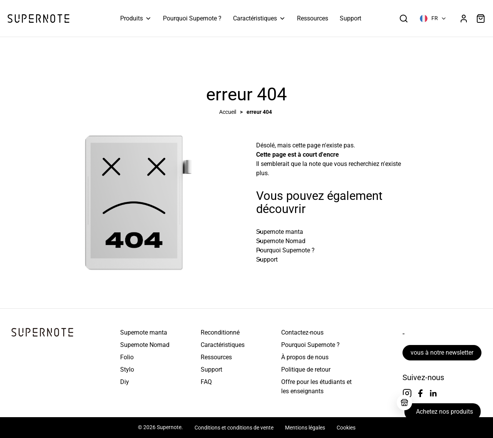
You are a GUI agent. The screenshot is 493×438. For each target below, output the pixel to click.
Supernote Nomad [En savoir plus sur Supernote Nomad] (280, 241)
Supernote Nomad (144, 344)
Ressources (312, 18)
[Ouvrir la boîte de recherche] (403, 18)
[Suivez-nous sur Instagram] (407, 393)
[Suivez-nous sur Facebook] (420, 393)
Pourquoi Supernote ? (192, 18)
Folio (127, 357)
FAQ (206, 382)
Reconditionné (220, 332)
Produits (135, 18)
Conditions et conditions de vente (234, 427)
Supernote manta (143, 332)
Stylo (127, 369)
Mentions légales (305, 427)
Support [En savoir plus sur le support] (267, 259)
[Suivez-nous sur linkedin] (433, 393)
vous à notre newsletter (442, 352)
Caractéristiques (259, 18)
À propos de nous (305, 357)
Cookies (346, 427)
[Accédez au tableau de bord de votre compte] (463, 18)
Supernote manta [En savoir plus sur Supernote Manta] (279, 231)
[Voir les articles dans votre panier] (480, 18)
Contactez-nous (302, 332)
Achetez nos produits (444, 411)
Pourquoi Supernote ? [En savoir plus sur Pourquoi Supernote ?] (285, 250)
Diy (124, 382)
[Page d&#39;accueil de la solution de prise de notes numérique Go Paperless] (38, 18)
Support (350, 18)
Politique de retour (305, 369)
